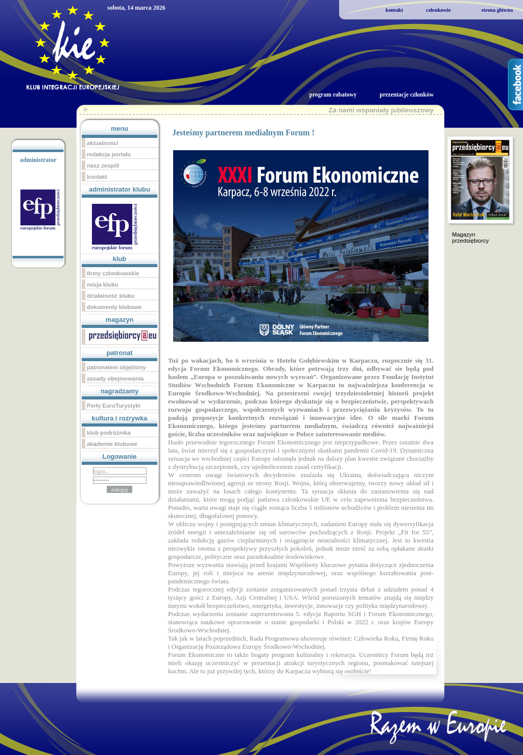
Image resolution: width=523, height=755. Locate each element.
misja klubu (102, 284)
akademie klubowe (112, 444)
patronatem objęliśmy (116, 367)
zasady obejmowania (115, 378)
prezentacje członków (406, 94)
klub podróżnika (109, 433)
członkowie (438, 10)
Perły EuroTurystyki (113, 406)
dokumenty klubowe (114, 307)
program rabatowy (332, 94)
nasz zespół (103, 165)
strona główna (497, 10)
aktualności (102, 143)
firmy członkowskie (113, 273)
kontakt (394, 10)
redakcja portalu (109, 154)
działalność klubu (110, 296)
